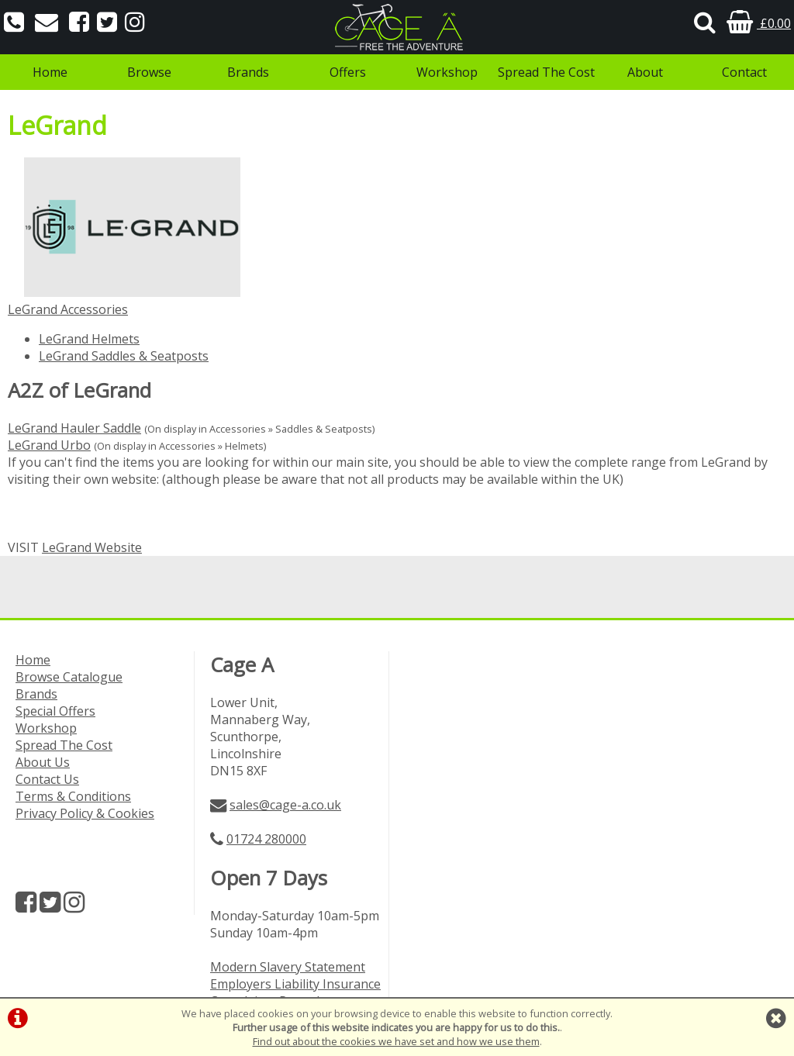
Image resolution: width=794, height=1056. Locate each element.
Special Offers (55, 711)
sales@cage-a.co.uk (285, 804)
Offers (348, 72)
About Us (43, 762)
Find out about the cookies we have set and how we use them (396, 1041)
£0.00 (759, 23)
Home (50, 72)
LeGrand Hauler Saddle (74, 428)
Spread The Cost (546, 72)
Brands (248, 72)
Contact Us (47, 779)
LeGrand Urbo (49, 445)
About (645, 72)
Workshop (447, 72)
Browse (149, 72)
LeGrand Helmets (89, 338)
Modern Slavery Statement (287, 966)
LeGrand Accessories (68, 309)
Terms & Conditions (73, 796)
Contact (744, 72)
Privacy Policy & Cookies (85, 813)
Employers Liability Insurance (295, 983)
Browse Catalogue (69, 676)
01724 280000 (266, 838)
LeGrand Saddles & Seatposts (124, 355)
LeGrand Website (92, 547)
